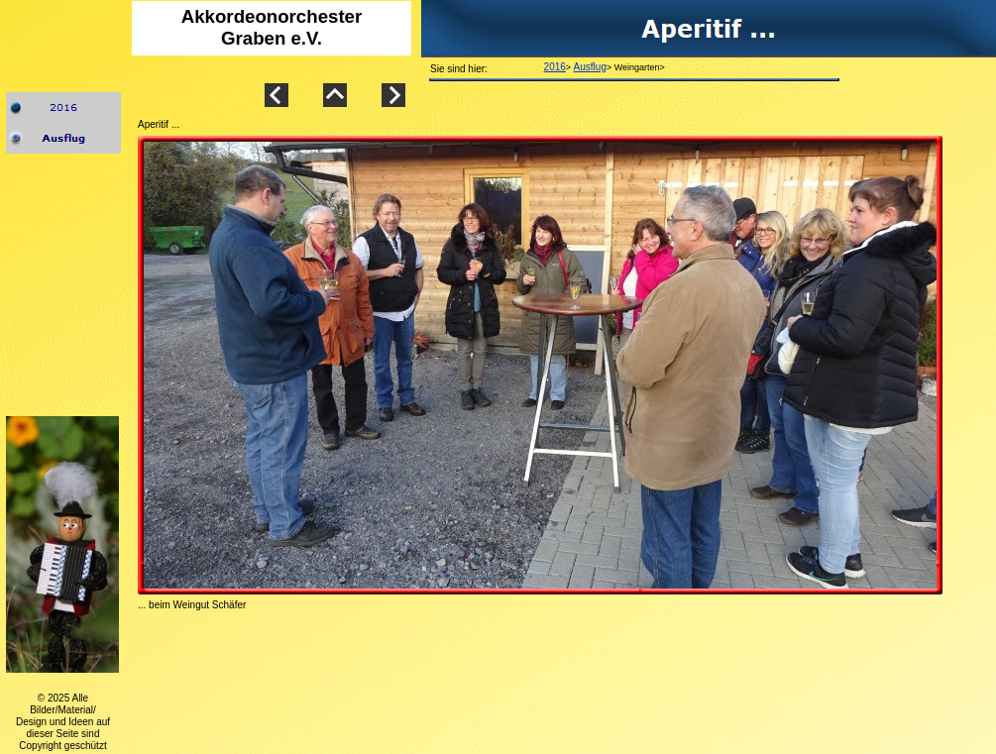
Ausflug (590, 66)
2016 (555, 66)
